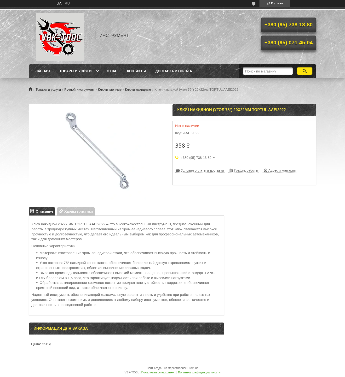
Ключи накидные (138, 89)
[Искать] (304, 71)
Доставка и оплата (173, 71)
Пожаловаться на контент (158, 372)
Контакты (136, 71)
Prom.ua (193, 368)
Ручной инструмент (79, 89)
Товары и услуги (75, 71)
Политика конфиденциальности (199, 372)
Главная (42, 71)
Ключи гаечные (109, 89)
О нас (112, 71)
